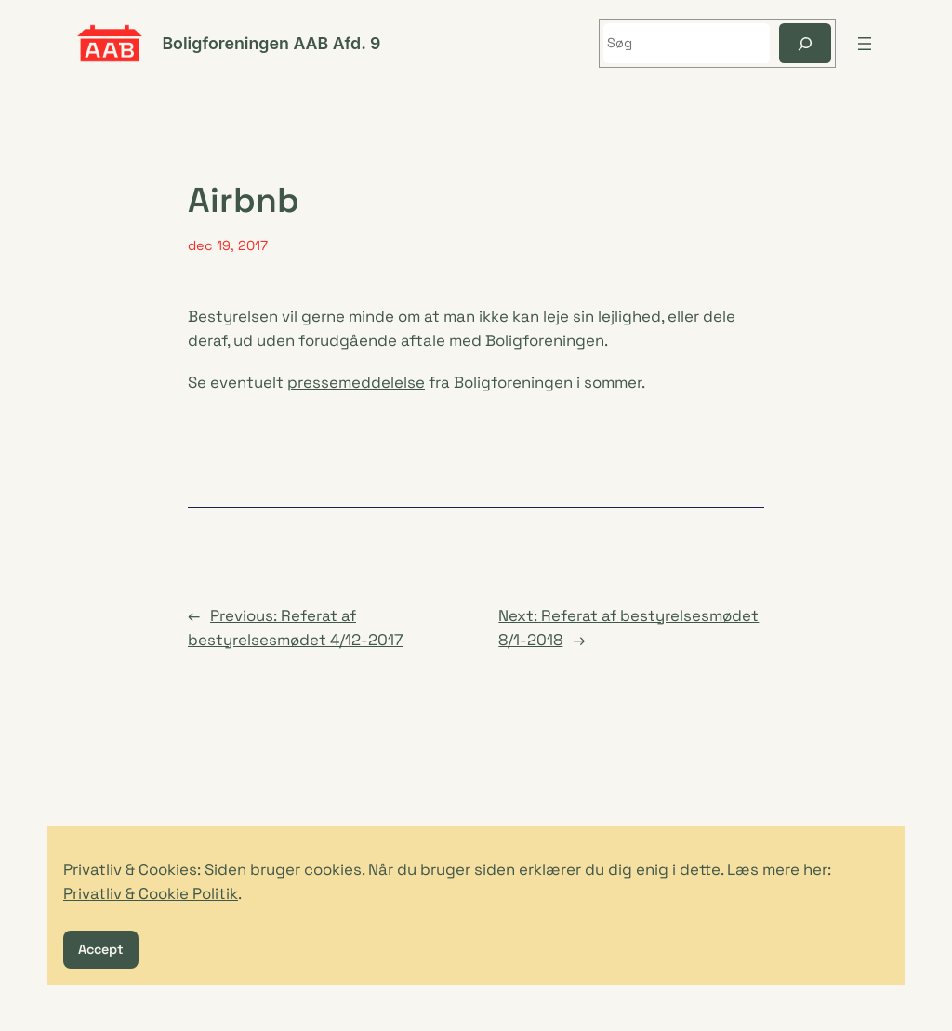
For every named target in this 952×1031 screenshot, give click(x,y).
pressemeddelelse (356, 382)
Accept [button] (101, 949)
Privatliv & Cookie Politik (150, 893)
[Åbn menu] (864, 44)
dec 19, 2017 (228, 245)
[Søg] (805, 43)
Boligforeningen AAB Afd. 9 (271, 43)
